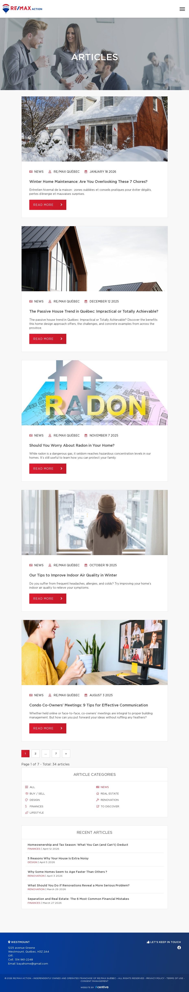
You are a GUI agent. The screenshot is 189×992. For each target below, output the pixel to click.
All (30, 787)
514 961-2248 (24, 959)
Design (32, 800)
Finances (34, 806)
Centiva (101, 987)
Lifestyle (34, 812)
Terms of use (174, 978)
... (46, 753)
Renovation (107, 800)
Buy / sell (35, 793)
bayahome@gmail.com (32, 964)
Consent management (94, 981)
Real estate (107, 793)
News (36, 171)
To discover (107, 806)
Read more (44, 205)
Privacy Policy (155, 978)
